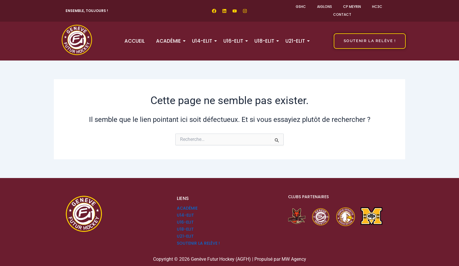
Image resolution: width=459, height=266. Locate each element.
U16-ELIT (234, 40)
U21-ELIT (296, 40)
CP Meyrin (352, 6)
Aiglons (324, 6)
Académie (169, 40)
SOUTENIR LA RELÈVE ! (198, 243)
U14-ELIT (203, 40)
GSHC (301, 6)
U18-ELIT (265, 40)
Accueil (134, 40)
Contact (342, 14)
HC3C (377, 6)
